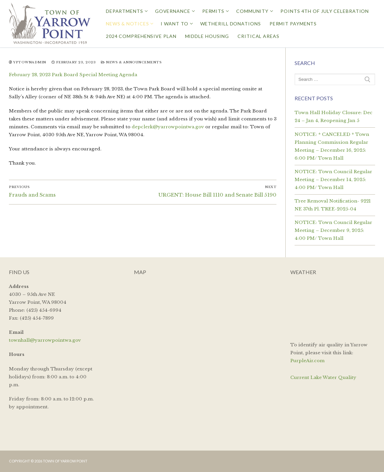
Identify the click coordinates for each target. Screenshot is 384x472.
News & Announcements (131, 62)
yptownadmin (27, 62)
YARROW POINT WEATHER (332, 307)
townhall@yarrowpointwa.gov (45, 340)
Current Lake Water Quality (323, 377)
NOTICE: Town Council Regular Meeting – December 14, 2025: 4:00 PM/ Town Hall (333, 179)
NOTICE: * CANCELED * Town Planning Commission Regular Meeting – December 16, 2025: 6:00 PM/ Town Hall (332, 146)
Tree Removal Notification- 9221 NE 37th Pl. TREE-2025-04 (333, 205)
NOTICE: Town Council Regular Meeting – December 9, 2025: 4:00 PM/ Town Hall (333, 230)
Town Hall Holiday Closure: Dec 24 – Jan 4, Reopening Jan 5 (333, 116)
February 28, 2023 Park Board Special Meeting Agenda (73, 75)
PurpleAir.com (307, 360)
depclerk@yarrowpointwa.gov (168, 127)
